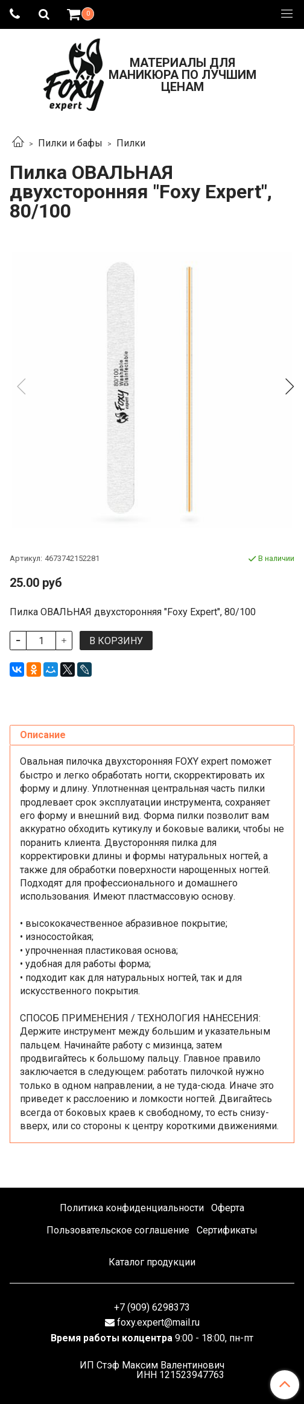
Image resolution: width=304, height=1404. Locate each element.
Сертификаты (227, 1230)
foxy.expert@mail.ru (158, 1322)
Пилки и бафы (70, 143)
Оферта (227, 1208)
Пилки (130, 143)
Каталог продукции (152, 1262)
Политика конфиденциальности (132, 1208)
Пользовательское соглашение (117, 1230)
